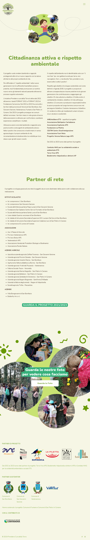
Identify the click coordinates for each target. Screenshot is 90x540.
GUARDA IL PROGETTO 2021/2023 (45, 305)
